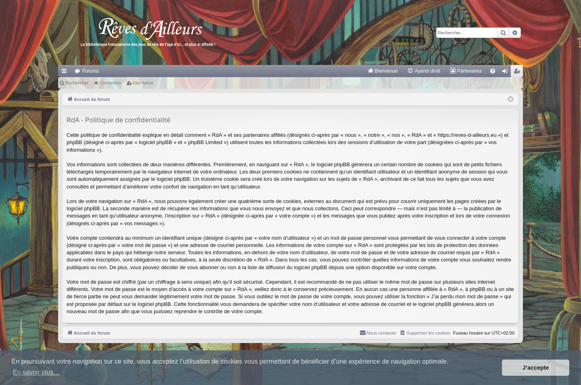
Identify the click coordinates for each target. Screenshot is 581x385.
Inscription (143, 82)
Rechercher (76, 82)
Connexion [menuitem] (506, 72)
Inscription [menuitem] (518, 72)
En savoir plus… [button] (36, 372)
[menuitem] (383, 71)
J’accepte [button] (535, 367)
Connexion (110, 82)
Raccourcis (65, 72)
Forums (90, 71)
